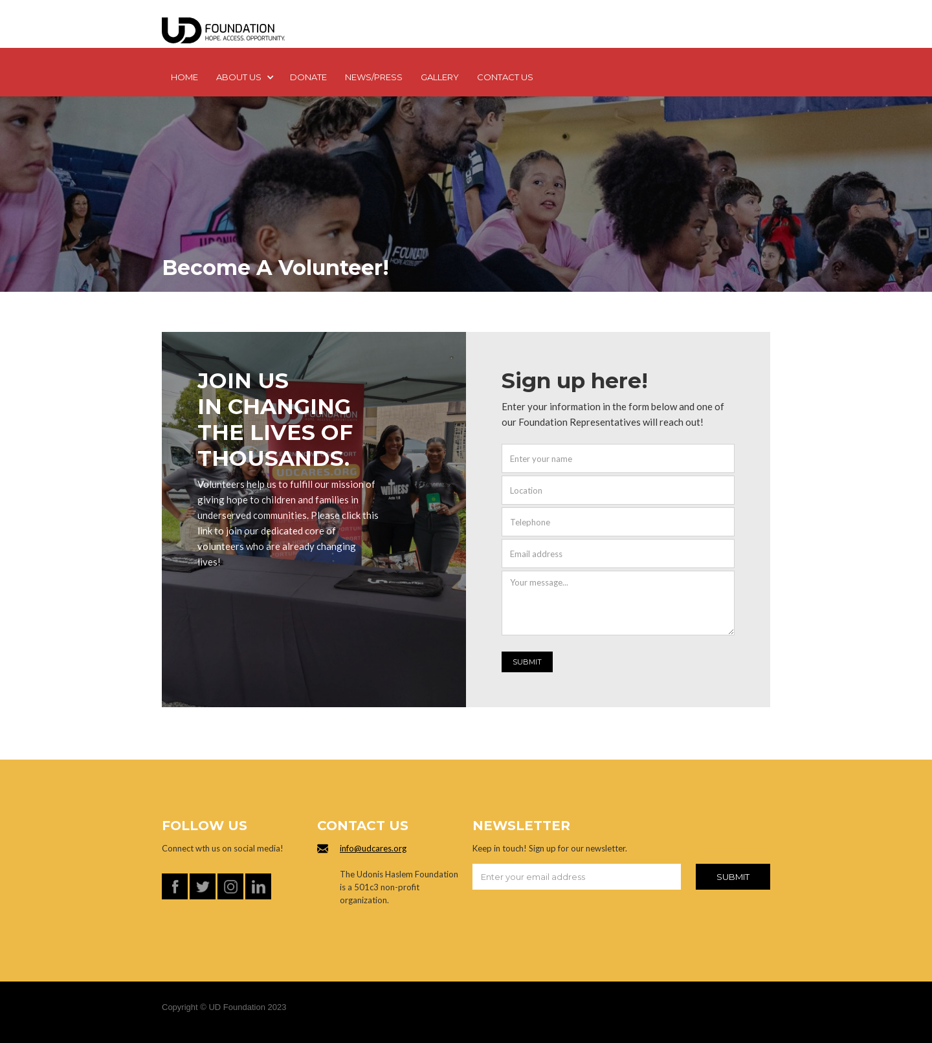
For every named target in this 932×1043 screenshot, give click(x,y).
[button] (244, 78)
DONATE (308, 77)
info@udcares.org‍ (373, 848)
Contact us (505, 77)
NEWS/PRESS (374, 77)
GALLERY (440, 77)
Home (184, 77)
